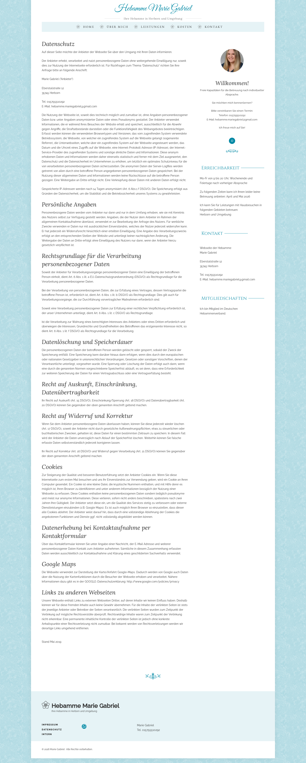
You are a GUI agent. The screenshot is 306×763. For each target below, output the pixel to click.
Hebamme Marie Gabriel (153, 8)
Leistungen (153, 27)
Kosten (184, 27)
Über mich (117, 27)
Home (88, 27)
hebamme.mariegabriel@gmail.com (74, 106)
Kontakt (214, 27)
